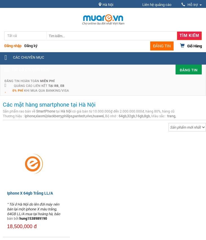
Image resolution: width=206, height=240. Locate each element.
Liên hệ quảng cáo (156, 4)
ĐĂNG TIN (162, 46)
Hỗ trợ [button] (191, 5)
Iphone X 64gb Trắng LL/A (30, 193)
